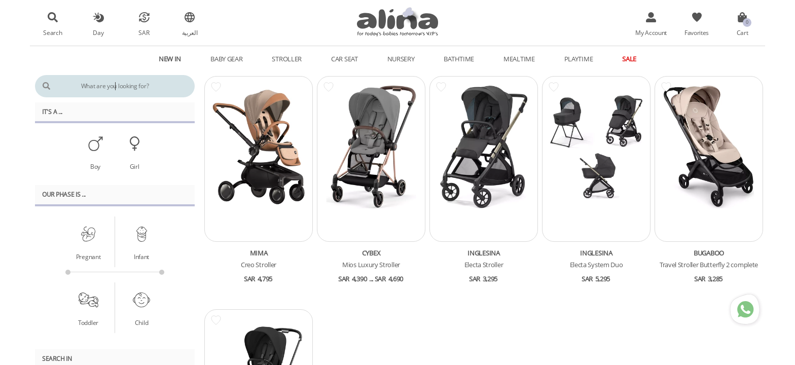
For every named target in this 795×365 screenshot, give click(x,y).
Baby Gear (226, 58)
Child (142, 322)
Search (52, 32)
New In (170, 58)
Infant (141, 256)
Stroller (287, 58)
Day (98, 32)
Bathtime (459, 58)
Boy (95, 166)
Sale (629, 58)
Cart (742, 32)
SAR (143, 32)
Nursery (401, 58)
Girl (134, 166)
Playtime (578, 58)
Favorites (696, 32)
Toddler (88, 322)
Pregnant (88, 256)
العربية (190, 32)
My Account (651, 32)
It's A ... (52, 111)
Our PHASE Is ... (64, 194)
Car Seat (344, 58)
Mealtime (519, 58)
